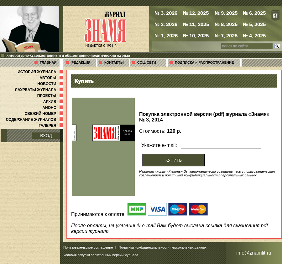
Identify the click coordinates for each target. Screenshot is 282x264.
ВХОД (46, 135)
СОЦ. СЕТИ (146, 62)
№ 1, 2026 (166, 35)
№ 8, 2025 (226, 24)
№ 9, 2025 (226, 13)
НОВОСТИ (51, 84)
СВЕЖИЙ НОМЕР (45, 113)
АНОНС (53, 107)
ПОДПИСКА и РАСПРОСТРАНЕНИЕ (204, 62)
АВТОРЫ (52, 78)
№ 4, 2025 (254, 35)
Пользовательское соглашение (88, 247)
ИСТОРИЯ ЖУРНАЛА (41, 72)
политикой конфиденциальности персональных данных (210, 175)
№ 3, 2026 (165, 13)
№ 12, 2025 (196, 13)
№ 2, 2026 (165, 24)
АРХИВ (54, 102)
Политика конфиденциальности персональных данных (162, 247)
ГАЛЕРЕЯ (52, 125)
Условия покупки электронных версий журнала (100, 255)
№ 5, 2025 (254, 24)
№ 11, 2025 (196, 24)
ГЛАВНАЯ (48, 62)
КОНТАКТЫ (114, 62)
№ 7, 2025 (226, 35)
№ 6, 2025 (254, 13)
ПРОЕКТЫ (51, 96)
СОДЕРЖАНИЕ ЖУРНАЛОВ (35, 119)
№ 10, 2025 (196, 35)
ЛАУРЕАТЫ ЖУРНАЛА (40, 90)
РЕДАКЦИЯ (81, 62)
